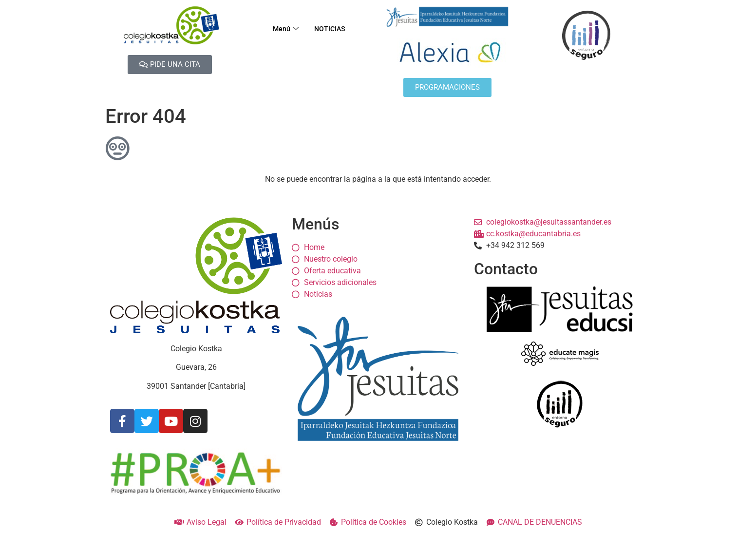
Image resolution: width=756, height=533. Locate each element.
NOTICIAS (330, 29)
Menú (283, 29)
